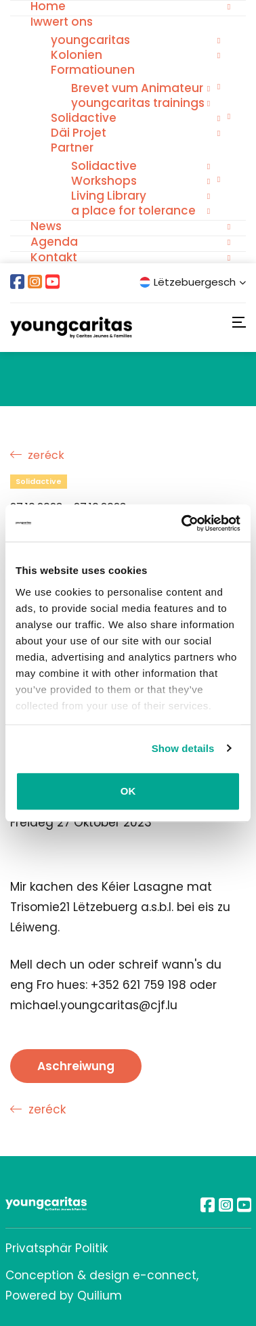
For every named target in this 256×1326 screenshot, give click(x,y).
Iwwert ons (61, 22)
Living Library (108, 195)
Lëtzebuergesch (193, 282)
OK (128, 791)
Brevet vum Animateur (137, 88)
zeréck (37, 455)
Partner (72, 147)
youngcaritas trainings (138, 103)
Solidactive (83, 118)
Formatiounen (93, 70)
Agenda (54, 242)
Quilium (99, 1295)
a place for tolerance (133, 210)
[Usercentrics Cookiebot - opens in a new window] (182, 523)
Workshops (104, 181)
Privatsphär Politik (56, 1248)
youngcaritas (90, 40)
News (46, 226)
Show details (183, 748)
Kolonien (76, 55)
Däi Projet (78, 133)
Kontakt (53, 257)
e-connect (164, 1275)
